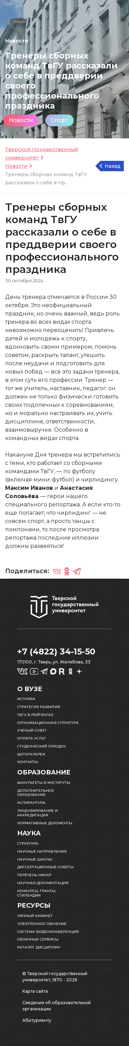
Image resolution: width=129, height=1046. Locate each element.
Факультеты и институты (43, 782)
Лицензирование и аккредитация (37, 812)
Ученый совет (32, 730)
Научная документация (42, 883)
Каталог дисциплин (38, 947)
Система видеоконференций (48, 931)
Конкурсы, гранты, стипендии (36, 893)
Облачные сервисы (37, 939)
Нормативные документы (44, 823)
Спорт (59, 120)
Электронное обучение (42, 923)
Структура (28, 843)
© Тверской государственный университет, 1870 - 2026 (54, 976)
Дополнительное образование (35, 792)
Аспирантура (31, 802)
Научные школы (34, 859)
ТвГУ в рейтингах (35, 715)
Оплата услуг (31, 738)
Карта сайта (35, 991)
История (26, 699)
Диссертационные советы (45, 867)
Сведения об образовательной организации (56, 1005)
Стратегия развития (38, 707)
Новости (21, 120)
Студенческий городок (41, 746)
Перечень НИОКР (34, 875)
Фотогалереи (31, 754)
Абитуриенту (36, 1020)
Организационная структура (48, 723)
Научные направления (42, 851)
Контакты (27, 762)
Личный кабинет (35, 916)
